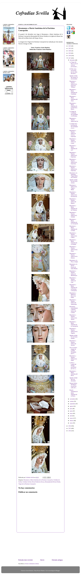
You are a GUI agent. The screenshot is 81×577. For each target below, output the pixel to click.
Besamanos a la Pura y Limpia (74, 261)
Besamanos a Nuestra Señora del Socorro (73, 343)
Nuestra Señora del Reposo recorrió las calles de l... (73, 385)
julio (71, 408)
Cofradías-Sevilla (26, 482)
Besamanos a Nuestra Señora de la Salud (73, 358)
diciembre (72, 60)
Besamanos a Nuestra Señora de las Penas (73, 249)
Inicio (42, 560)
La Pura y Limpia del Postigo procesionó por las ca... (73, 365)
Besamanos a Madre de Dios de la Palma (73, 295)
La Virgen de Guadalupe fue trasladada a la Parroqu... (74, 114)
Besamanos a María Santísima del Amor (74, 98)
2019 (69, 53)
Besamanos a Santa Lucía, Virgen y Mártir (73, 187)
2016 (69, 426)
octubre (72, 401)
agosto (71, 406)
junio (71, 411)
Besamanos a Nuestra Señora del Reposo (73, 201)
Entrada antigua (57, 560)
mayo (71, 413)
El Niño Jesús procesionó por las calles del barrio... (73, 71)
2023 (69, 46)
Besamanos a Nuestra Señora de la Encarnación (73, 194)
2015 (69, 428)
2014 (69, 430)
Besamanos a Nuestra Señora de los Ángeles (74, 331)
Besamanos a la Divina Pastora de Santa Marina (73, 266)
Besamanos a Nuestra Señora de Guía (73, 280)
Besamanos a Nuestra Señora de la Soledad (73, 215)
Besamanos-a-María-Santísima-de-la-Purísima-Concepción (38, 480)
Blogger (58, 570)
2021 (69, 48)
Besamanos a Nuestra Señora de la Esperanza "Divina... (73, 84)
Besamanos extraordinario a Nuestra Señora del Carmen (74, 309)
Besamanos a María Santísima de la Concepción (74, 221)
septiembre (73, 403)
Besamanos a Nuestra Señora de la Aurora (73, 317)
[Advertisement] (40, 545)
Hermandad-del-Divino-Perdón (52, 482)
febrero (72, 420)
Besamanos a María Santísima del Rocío (74, 373)
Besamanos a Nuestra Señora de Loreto (73, 141)
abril (71, 415)
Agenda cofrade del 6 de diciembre (73, 379)
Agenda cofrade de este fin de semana (73, 181)
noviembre (72, 399)
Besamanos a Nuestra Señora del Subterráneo (73, 302)
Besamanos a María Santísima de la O (73, 148)
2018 (69, 55)
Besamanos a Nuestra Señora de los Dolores (74, 256)
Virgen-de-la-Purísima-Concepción (27, 484)
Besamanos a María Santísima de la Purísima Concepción (73, 287)
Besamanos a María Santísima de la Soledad (73, 242)
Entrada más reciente (25, 560)
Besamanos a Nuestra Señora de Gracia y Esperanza (73, 133)
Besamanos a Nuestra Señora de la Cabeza (73, 235)
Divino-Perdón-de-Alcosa (38, 482)
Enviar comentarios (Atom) (32, 563)
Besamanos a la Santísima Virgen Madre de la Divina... (74, 175)
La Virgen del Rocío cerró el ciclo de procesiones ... (74, 64)
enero (71, 423)
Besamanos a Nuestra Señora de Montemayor (73, 273)
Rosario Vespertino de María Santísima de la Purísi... (74, 393)
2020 (69, 50)
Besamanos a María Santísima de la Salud (73, 228)
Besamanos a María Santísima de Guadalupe (73, 92)
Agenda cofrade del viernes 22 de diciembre (74, 77)
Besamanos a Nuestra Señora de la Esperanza (73, 155)
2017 (69, 58)
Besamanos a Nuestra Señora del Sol (74, 120)
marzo (71, 418)
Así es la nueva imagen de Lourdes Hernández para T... (73, 350)
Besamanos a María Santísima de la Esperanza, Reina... (73, 106)
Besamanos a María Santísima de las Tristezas (73, 208)
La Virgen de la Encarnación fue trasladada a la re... (74, 126)
